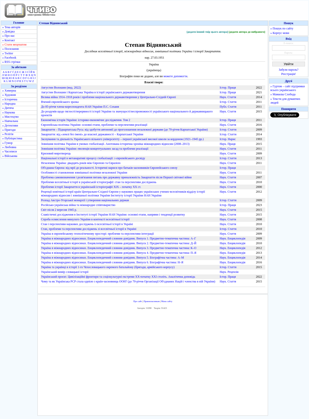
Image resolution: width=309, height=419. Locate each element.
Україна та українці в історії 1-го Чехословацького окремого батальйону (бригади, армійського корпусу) (107, 267)
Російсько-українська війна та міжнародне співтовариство (78, 205)
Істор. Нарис (228, 139)
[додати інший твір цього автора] (207, 31)
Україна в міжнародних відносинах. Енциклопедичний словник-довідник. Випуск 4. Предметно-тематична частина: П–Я (118, 253)
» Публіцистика (12, 138)
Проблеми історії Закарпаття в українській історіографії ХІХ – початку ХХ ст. (91, 187)
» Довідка (8, 31)
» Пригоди (9, 130)
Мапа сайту (166, 301)
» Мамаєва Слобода (282, 94)
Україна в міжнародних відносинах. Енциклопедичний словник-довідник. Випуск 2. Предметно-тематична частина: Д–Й (118, 243)
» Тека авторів (11, 27)
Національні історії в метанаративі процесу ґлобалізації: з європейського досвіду (93, 158)
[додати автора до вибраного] (247, 31)
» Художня (9, 95)
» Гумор (7, 143)
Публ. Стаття (228, 106)
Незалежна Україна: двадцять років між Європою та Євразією (80, 163)
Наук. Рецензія (229, 272)
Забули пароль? (288, 69)
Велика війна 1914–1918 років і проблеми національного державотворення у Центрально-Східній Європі (108, 97)
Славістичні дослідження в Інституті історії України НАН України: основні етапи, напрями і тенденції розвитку (113, 214)
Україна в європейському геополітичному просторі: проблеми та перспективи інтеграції (97, 233)
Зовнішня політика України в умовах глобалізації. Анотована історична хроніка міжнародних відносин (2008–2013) (115, 144)
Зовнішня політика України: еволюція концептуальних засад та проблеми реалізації (94, 148)
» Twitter (7, 53)
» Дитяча (8, 108)
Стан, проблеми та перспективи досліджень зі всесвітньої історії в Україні (88, 229)
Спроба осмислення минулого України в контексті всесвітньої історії (85, 219)
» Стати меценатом (14, 44)
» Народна (9, 103)
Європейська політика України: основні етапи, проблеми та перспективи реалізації (94, 125)
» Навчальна (10, 121)
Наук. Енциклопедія (232, 238)
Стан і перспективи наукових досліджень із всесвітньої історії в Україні (87, 224)
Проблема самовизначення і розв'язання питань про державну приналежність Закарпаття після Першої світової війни (116, 177)
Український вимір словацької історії (65, 272)
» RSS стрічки (11, 62)
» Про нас (8, 35)
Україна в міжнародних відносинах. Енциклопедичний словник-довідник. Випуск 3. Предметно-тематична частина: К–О (118, 248)
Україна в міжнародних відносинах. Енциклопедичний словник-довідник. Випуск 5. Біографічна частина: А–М (112, 257)
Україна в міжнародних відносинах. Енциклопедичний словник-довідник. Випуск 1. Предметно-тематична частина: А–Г (118, 238)
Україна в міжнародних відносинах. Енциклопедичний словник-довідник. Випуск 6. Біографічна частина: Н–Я (112, 262)
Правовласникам (152, 301)
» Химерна (9, 90)
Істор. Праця (228, 87)
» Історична (9, 99)
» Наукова (8, 112)
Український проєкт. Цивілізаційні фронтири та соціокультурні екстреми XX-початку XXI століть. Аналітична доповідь (118, 276)
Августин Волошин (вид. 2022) (61, 87)
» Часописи (9, 151)
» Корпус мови (279, 33)
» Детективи (10, 125)
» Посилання (10, 49)
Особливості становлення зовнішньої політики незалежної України (84, 172)
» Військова (9, 156)
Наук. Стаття (228, 97)
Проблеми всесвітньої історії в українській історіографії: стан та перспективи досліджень (98, 182)
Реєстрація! (288, 74)
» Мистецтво (10, 116)
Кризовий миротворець (56, 153)
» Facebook (9, 57)
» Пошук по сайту (281, 28)
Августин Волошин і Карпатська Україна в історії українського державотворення (93, 92)
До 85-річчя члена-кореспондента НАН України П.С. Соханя (80, 106)
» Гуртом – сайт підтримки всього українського (287, 88)
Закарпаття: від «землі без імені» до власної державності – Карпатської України (92, 134)
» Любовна (9, 147)
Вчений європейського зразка (60, 102)
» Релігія (7, 134)
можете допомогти (175, 76)
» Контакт (8, 40)
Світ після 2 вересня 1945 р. (59, 210)
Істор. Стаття (228, 102)
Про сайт (137, 301)
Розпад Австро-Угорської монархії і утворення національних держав (85, 200)
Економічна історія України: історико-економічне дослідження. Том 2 (85, 120)
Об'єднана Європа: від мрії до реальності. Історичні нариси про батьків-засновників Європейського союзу (109, 168)
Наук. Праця (228, 144)
